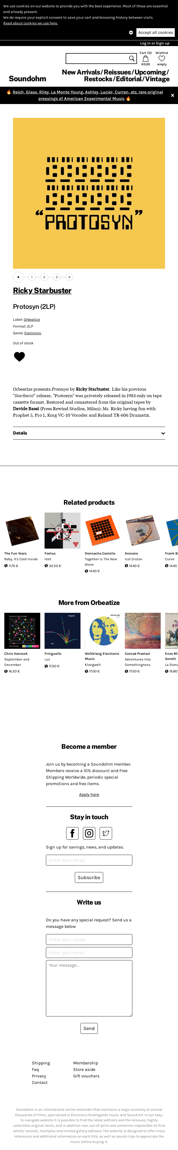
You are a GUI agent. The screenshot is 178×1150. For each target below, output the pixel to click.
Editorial (129, 79)
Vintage (157, 79)
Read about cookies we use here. (30, 23)
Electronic (32, 333)
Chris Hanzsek (16, 654)
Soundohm (27, 78)
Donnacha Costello (100, 553)
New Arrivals (81, 72)
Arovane (131, 553)
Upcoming (150, 72)
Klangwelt (93, 665)
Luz (47, 659)
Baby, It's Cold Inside (21, 559)
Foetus (50, 553)
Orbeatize (32, 319)
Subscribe (89, 877)
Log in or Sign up (154, 43)
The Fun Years (15, 553)
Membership (85, 1062)
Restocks (98, 79)
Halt (48, 559)
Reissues (117, 72)
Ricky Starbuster (42, 290)
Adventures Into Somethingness (138, 662)
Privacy (39, 1075)
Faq (35, 1069)
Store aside (84, 1069)
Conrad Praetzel (137, 654)
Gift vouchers (86, 1075)
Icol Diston (133, 559)
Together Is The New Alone (101, 561)
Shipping (41, 1062)
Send (89, 1028)
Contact (40, 1082)
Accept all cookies (155, 32)
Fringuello (53, 654)
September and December (16, 662)
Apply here (89, 794)
